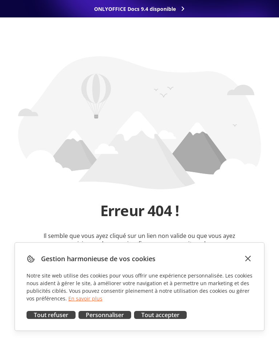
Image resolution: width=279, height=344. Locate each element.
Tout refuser (51, 315)
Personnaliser (105, 315)
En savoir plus (85, 298)
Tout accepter (160, 315)
